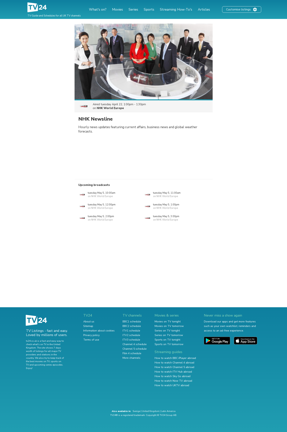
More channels (131, 358)
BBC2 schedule (132, 326)
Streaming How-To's (176, 9)
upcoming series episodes (48, 364)
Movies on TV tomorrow (169, 326)
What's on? (97, 9)
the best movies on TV (38, 361)
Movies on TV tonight (168, 321)
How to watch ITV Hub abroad (173, 372)
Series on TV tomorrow (169, 335)
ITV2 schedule (131, 335)
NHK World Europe (110, 108)
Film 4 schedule (132, 353)
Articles (204, 9)
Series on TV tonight (167, 330)
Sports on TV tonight (167, 340)
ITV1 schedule (131, 330)
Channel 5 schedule (135, 349)
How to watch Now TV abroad (173, 381)
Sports (149, 9)
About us (88, 321)
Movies (117, 9)
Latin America (168, 411)
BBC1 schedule (132, 321)
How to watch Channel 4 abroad (174, 362)
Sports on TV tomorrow (169, 344)
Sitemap (88, 326)
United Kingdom (150, 411)
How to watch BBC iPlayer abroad (175, 358)
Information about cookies (99, 330)
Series (133, 9)
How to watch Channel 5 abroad (174, 367)
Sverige (136, 411)
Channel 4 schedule (135, 344)
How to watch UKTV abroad (172, 385)
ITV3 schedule (131, 340)
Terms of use (91, 340)
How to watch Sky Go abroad (172, 376)
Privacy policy (91, 335)
